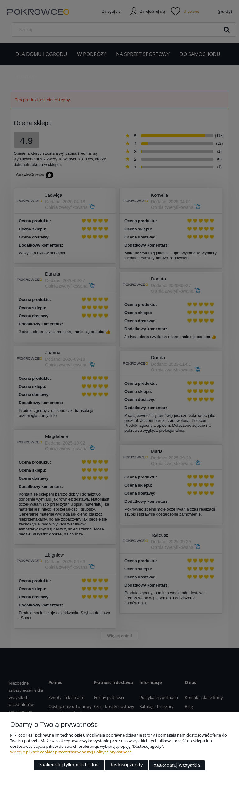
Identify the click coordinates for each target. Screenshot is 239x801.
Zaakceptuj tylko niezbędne (69, 765)
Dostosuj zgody (126, 765)
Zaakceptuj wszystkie (177, 765)
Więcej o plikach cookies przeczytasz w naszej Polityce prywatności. (71, 753)
